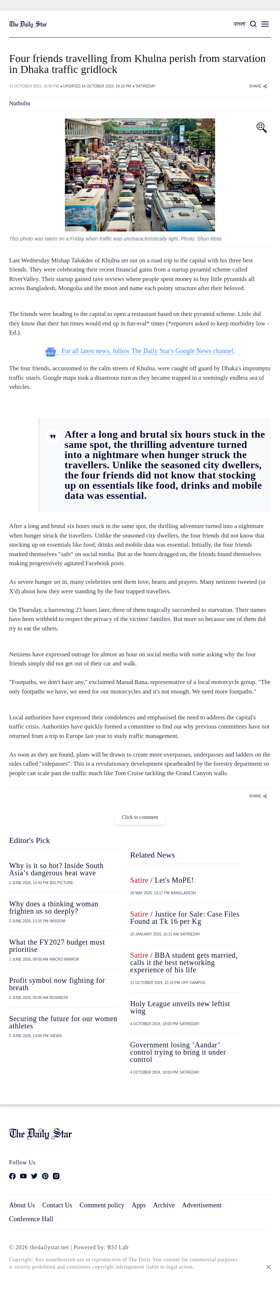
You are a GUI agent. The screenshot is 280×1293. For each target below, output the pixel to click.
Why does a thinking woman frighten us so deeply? (53, 907)
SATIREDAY (146, 86)
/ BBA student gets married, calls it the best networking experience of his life (184, 962)
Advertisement (201, 1205)
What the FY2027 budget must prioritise (57, 945)
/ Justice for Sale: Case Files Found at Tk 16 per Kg (185, 917)
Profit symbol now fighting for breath (57, 984)
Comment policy (101, 1205)
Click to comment (140, 817)
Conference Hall (31, 1219)
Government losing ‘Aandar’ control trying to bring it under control (178, 1052)
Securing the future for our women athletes (63, 1022)
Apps (139, 1205)
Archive (164, 1205)
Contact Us (57, 1205)
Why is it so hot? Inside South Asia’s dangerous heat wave (56, 869)
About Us (22, 1205)
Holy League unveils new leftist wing (180, 1007)
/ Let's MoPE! (162, 880)
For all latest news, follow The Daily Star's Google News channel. (140, 351)
